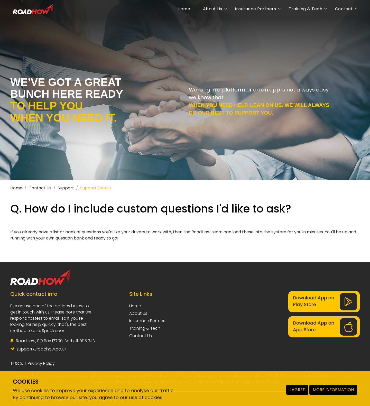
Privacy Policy (41, 363)
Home (181, 9)
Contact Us (40, 188)
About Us (210, 9)
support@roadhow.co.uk (41, 349)
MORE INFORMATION (333, 390)
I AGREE (297, 390)
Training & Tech (303, 9)
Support (66, 188)
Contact (342, 9)
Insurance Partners (253, 9)
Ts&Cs (16, 363)
